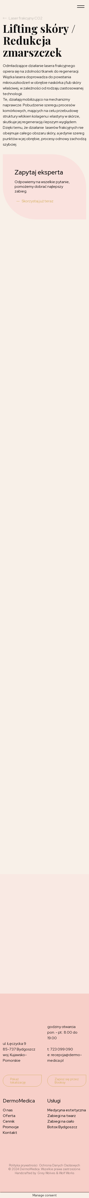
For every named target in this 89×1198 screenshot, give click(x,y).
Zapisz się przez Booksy (67, 1080)
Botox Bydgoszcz (62, 1126)
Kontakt (10, 1132)
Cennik (9, 1121)
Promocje (11, 1126)
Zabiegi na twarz (61, 1115)
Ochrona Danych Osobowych (59, 1165)
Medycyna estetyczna (66, 1110)
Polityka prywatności (23, 1165)
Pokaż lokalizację (18, 1080)
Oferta (9, 1115)
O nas (8, 1110)
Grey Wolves (46, 1173)
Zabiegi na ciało (60, 1121)
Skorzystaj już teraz (37, 201)
